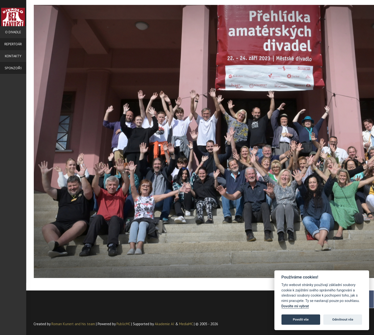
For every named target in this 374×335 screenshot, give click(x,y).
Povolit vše (301, 319)
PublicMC (123, 324)
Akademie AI (164, 324)
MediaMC (186, 324)
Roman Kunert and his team (73, 324)
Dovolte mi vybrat (295, 306)
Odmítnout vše (342, 319)
